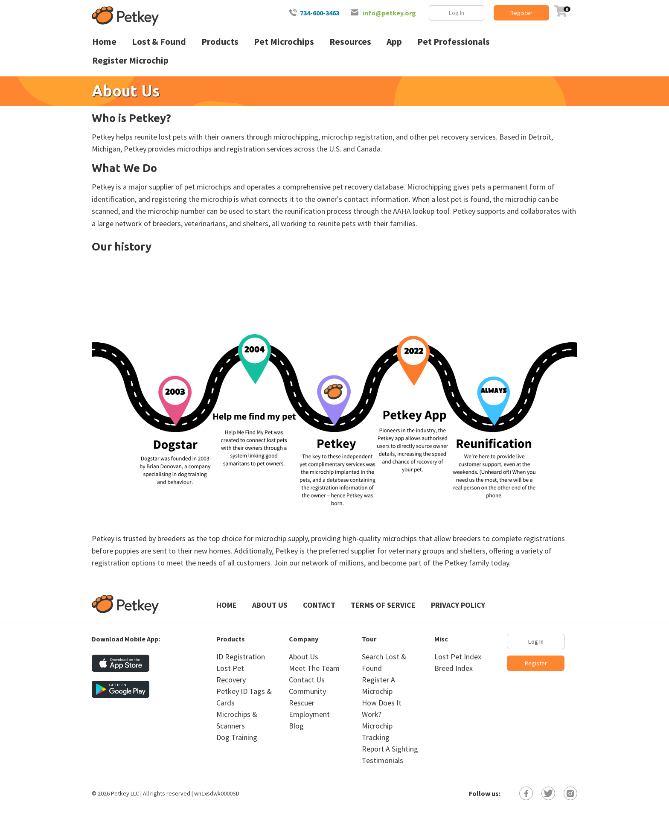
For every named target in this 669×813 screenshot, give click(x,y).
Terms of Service (383, 605)
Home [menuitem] (104, 41)
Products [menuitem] (220, 41)
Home (226, 605)
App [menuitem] (394, 41)
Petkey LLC (125, 793)
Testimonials (382, 760)
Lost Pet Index (457, 656)
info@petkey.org (389, 13)
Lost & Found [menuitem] (159, 41)
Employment (309, 714)
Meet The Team (314, 668)
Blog (296, 726)
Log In (456, 13)
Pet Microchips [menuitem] (284, 41)
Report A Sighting (390, 749)
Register (521, 13)
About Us (270, 605)
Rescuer (301, 703)
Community (307, 691)
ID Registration (240, 656)
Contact (319, 605)
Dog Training (236, 737)
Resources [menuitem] (350, 41)
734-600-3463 (319, 13)
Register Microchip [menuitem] (130, 60)
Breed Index (453, 668)
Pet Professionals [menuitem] (453, 41)
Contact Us (307, 680)
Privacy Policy (458, 605)
